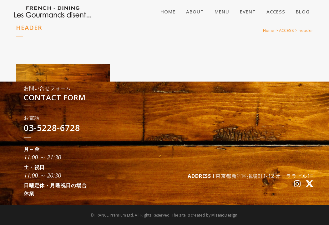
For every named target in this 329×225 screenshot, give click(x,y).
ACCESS (286, 30)
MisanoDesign (224, 215)
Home (269, 30)
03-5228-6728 (52, 127)
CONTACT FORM (55, 97)
